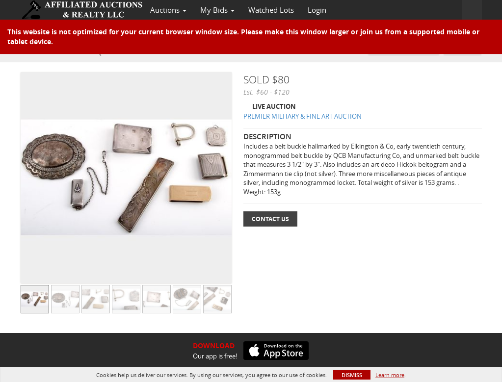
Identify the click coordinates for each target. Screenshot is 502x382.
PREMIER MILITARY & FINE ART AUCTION (302, 116)
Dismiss (352, 375)
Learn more (389, 375)
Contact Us (270, 219)
